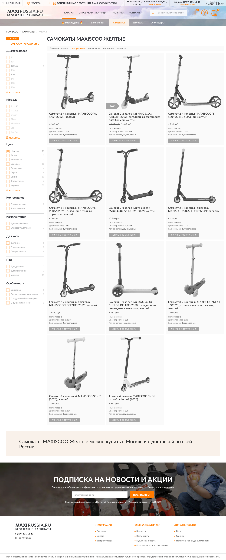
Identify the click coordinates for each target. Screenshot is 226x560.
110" (13, 70)
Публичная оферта (146, 541)
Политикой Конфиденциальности (111, 502)
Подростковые (18, 251)
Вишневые (16, 160)
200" (13, 87)
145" (13, 79)
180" (13, 83)
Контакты (135, 13)
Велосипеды (98, 23)
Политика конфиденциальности (192, 541)
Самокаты (119, 23)
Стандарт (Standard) (21, 228)
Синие (14, 177)
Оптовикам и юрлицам (93, 13)
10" (12, 62)
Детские (15, 243)
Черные (15, 185)
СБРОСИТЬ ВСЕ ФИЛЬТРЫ (25, 44)
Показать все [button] (13, 92)
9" (12, 57)
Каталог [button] (69, 13)
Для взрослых (18, 247)
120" (13, 75)
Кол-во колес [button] (15, 197)
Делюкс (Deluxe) (19, 224)
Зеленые (15, 164)
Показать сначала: (59, 48)
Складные (16, 290)
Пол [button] (9, 260)
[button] (186, 4)
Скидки (180, 536)
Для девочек (17, 266)
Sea (12, 128)
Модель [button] (11, 99)
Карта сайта (142, 536)
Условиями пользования (139, 502)
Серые (14, 173)
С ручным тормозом (21, 303)
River (13, 119)
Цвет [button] (9, 144)
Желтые (15, 151)
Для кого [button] (12, 236)
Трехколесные (18, 208)
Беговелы (138, 23)
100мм (14, 66)
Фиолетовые (17, 181)
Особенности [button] (15, 283)
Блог (178, 531)
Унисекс (15, 275)
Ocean (14, 115)
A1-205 (14, 111)
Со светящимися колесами (24, 294)
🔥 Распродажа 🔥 (72, 23)
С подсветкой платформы (24, 299)
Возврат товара (104, 541)
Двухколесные (18, 204)
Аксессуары (157, 23)
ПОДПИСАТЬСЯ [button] (142, 495)
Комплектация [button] (16, 217)
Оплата (100, 536)
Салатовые (16, 168)
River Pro (15, 124)
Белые (14, 155)
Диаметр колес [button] (16, 51)
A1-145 (14, 106)
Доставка (101, 531)
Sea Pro (14, 132)
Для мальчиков (18, 271)
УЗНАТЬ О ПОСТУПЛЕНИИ (64, 141)
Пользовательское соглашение (152, 545)
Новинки (118, 13)
